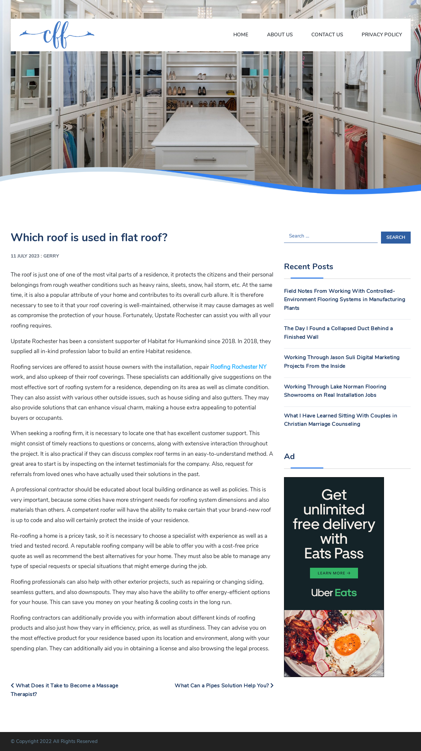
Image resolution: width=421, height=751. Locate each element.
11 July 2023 (25, 256)
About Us (280, 34)
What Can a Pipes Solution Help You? (224, 685)
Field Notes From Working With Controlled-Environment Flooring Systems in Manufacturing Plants (344, 300)
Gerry (51, 256)
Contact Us (327, 34)
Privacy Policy (382, 34)
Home (240, 34)
